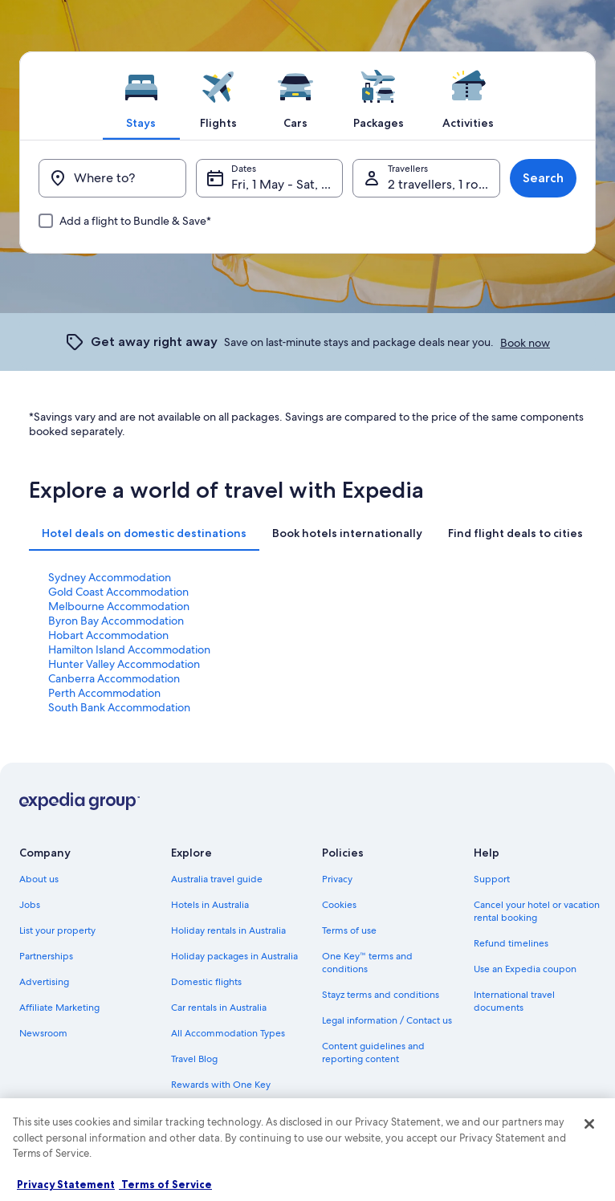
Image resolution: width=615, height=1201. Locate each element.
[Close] (589, 1124)
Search (543, 177)
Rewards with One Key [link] (221, 1084)
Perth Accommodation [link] (104, 693)
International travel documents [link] (514, 1001)
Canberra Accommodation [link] (114, 678)
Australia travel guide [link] (217, 879)
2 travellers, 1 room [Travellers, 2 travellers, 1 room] (443, 184)
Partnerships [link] (46, 956)
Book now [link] (525, 343)
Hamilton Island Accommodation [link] (129, 649)
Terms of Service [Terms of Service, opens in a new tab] (165, 1184)
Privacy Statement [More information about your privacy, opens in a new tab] (66, 1184)
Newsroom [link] (43, 1033)
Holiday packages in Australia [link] (234, 956)
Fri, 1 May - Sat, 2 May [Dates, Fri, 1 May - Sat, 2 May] (287, 184)
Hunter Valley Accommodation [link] (124, 664)
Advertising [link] (44, 981)
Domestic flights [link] (206, 981)
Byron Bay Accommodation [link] (116, 620)
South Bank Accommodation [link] (119, 707)
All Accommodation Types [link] (228, 1033)
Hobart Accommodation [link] (108, 635)
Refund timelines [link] (511, 943)
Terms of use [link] (349, 930)
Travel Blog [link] (194, 1058)
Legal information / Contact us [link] (387, 1020)
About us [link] (39, 879)
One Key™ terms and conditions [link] (367, 962)
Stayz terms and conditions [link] (380, 994)
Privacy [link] (337, 879)
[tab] (141, 95)
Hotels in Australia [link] (210, 904)
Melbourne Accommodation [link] (118, 606)
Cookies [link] (339, 904)
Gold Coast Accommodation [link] (118, 591)
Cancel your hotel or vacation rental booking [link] (537, 911)
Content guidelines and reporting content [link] (373, 1052)
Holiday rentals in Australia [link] (228, 930)
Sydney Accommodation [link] (109, 577)
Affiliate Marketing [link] (59, 1007)
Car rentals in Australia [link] (219, 1007)
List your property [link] (57, 930)
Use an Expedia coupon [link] (525, 969)
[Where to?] (112, 178)
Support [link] (492, 879)
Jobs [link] (29, 904)
